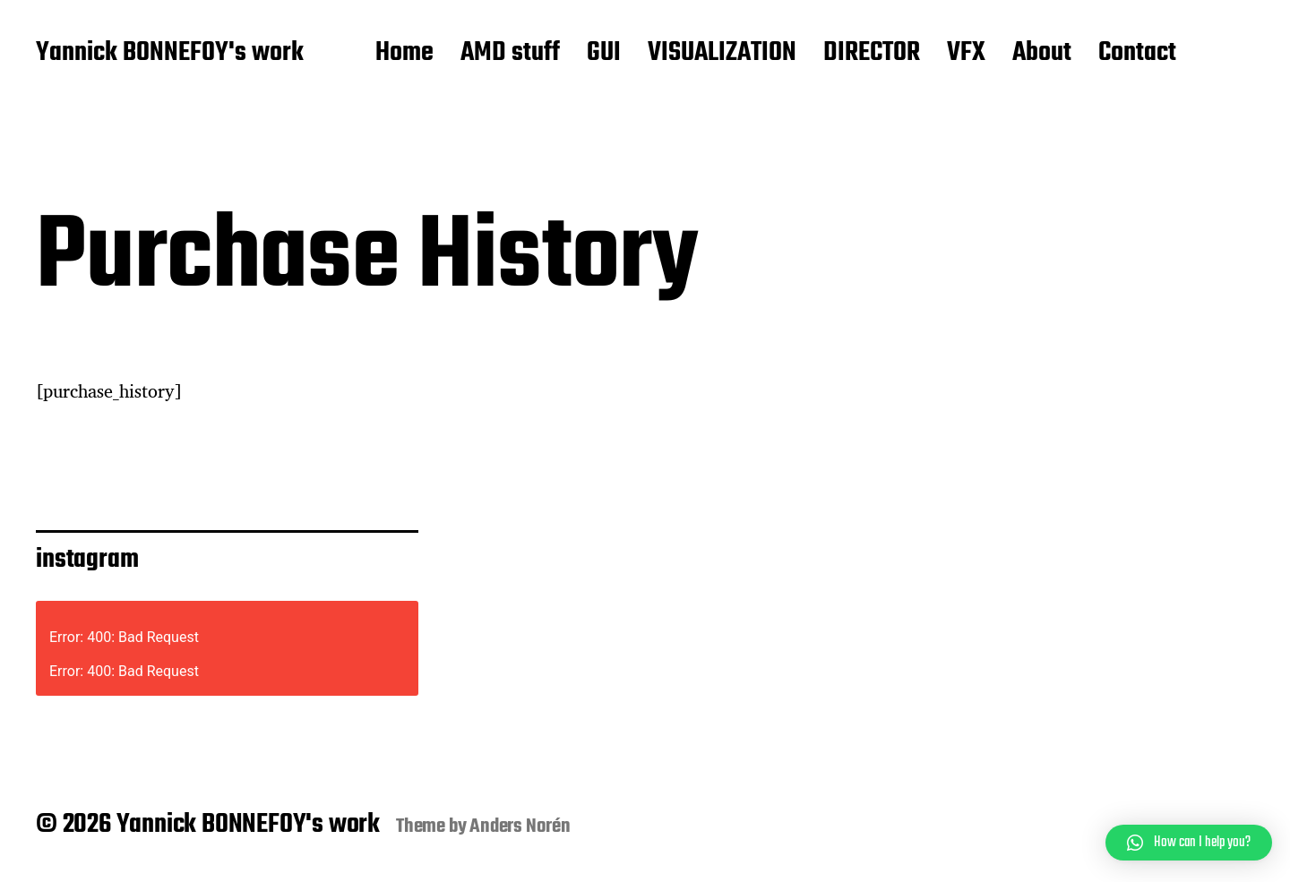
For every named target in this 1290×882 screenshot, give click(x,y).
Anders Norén (520, 826)
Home (404, 54)
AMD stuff (510, 54)
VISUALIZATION (722, 54)
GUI (604, 54)
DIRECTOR (871, 54)
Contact (1137, 54)
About (1041, 54)
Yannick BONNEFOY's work (170, 54)
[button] (1188, 843)
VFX (966, 54)
